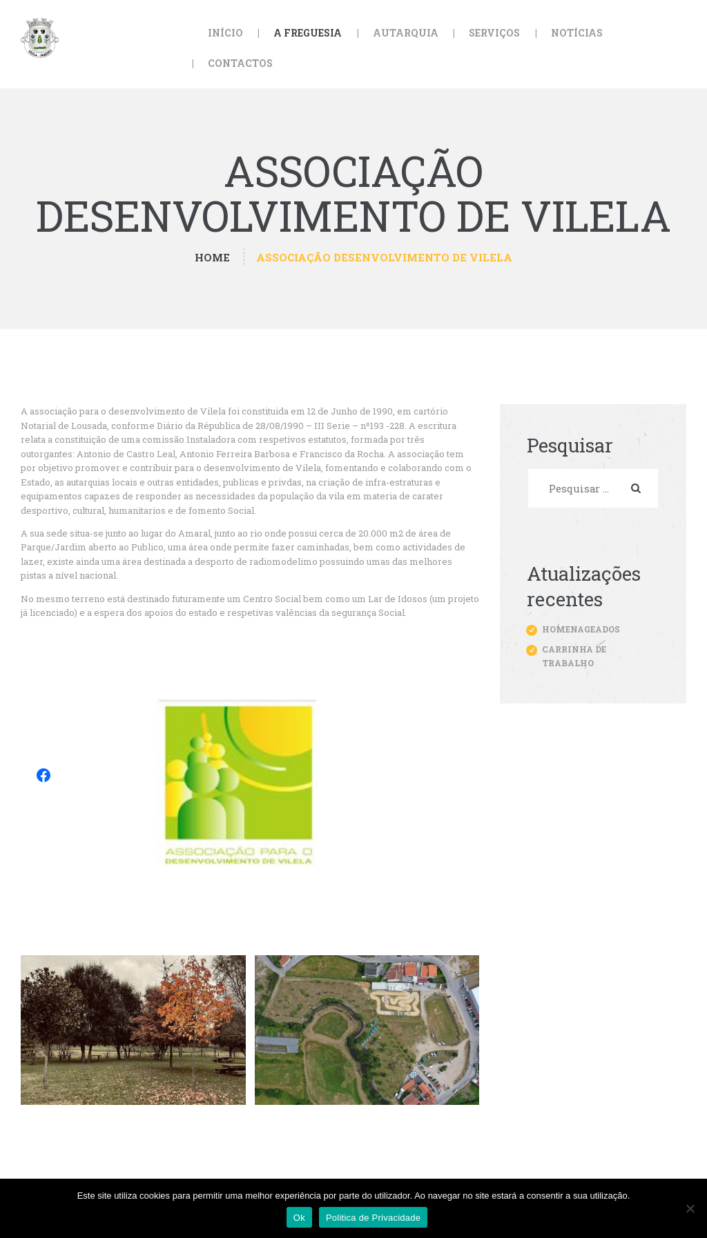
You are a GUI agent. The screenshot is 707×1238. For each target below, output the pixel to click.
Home (212, 257)
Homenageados (581, 629)
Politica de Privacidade (373, 1217)
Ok (299, 1217)
